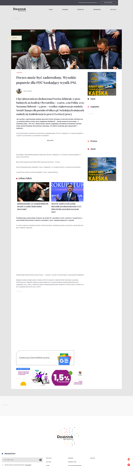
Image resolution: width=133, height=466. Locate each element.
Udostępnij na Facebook (23, 368)
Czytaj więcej (28, 464)
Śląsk (55, 9)
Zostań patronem (122, 2)
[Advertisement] (47, 24)
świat (93, 149)
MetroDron (109, 9)
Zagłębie (72, 9)
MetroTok (90, 9)
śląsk (92, 99)
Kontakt (92, 458)
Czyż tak (48, 461)
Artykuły (128, 9)
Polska (93, 141)
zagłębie (94, 107)
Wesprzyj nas (72, 461)
